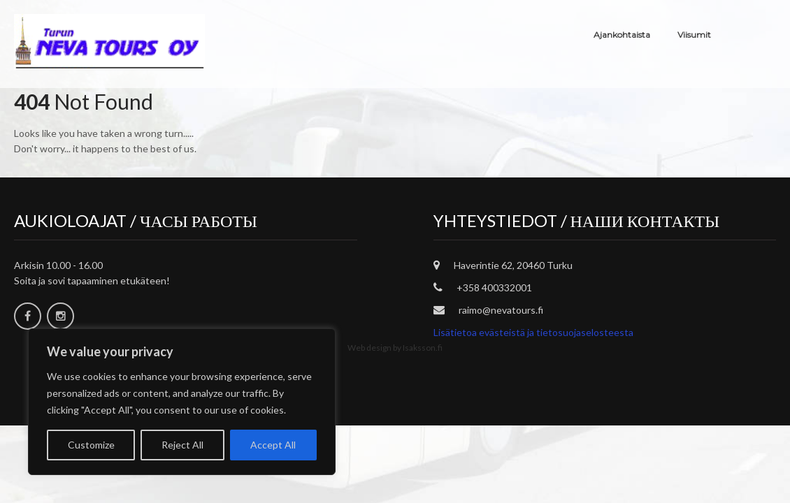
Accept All (273, 445)
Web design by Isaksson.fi (395, 347)
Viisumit (694, 34)
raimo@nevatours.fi (501, 310)
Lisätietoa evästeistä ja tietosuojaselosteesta (533, 332)
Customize (91, 445)
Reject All (182, 445)
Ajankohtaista (622, 34)
